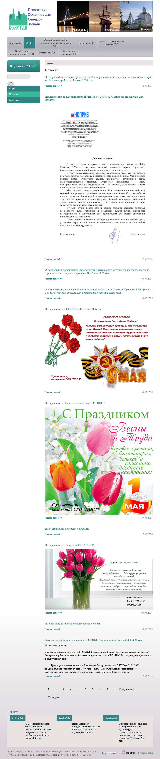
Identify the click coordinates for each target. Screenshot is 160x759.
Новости (13, 94)
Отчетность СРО (48, 52)
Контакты (14, 100)
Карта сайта (15, 43)
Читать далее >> (53, 85)
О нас (12, 88)
